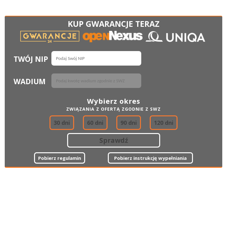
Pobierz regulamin (59, 158)
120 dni (163, 122)
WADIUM (30, 81)
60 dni (95, 122)
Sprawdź (113, 140)
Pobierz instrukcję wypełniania (150, 158)
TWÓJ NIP (31, 59)
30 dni (62, 122)
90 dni (128, 122)
